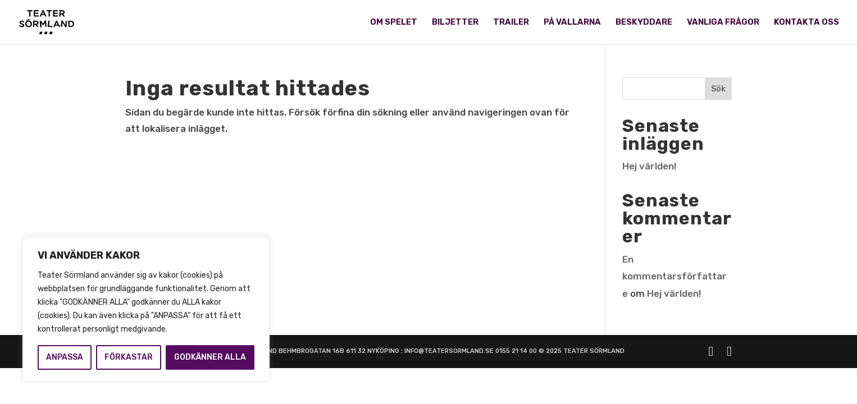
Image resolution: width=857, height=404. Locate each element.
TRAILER (511, 23)
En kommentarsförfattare (674, 276)
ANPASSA (64, 357)
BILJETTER (455, 23)
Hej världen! (649, 166)
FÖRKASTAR (128, 357)
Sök (718, 89)
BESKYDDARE (644, 23)
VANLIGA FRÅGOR (723, 23)
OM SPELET (393, 23)
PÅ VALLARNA (572, 23)
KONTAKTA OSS (806, 23)
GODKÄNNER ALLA (210, 357)
